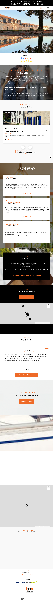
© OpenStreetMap (47, 323)
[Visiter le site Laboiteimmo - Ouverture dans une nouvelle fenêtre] (26, 600)
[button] (30, 147)
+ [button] (48, 305)
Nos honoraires (12, 596)
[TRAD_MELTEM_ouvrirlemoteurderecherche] (41, 8)
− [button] (48, 307)
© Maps (41, 323)
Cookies (42, 596)
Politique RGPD (37, 596)
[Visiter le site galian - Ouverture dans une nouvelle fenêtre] (20, 582)
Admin (29, 596)
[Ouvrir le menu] (48, 8)
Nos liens (32, 596)
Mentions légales (24, 596)
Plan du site (18, 596)
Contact (51, 171)
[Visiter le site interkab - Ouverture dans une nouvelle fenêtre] (31, 582)
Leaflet (37, 323)
